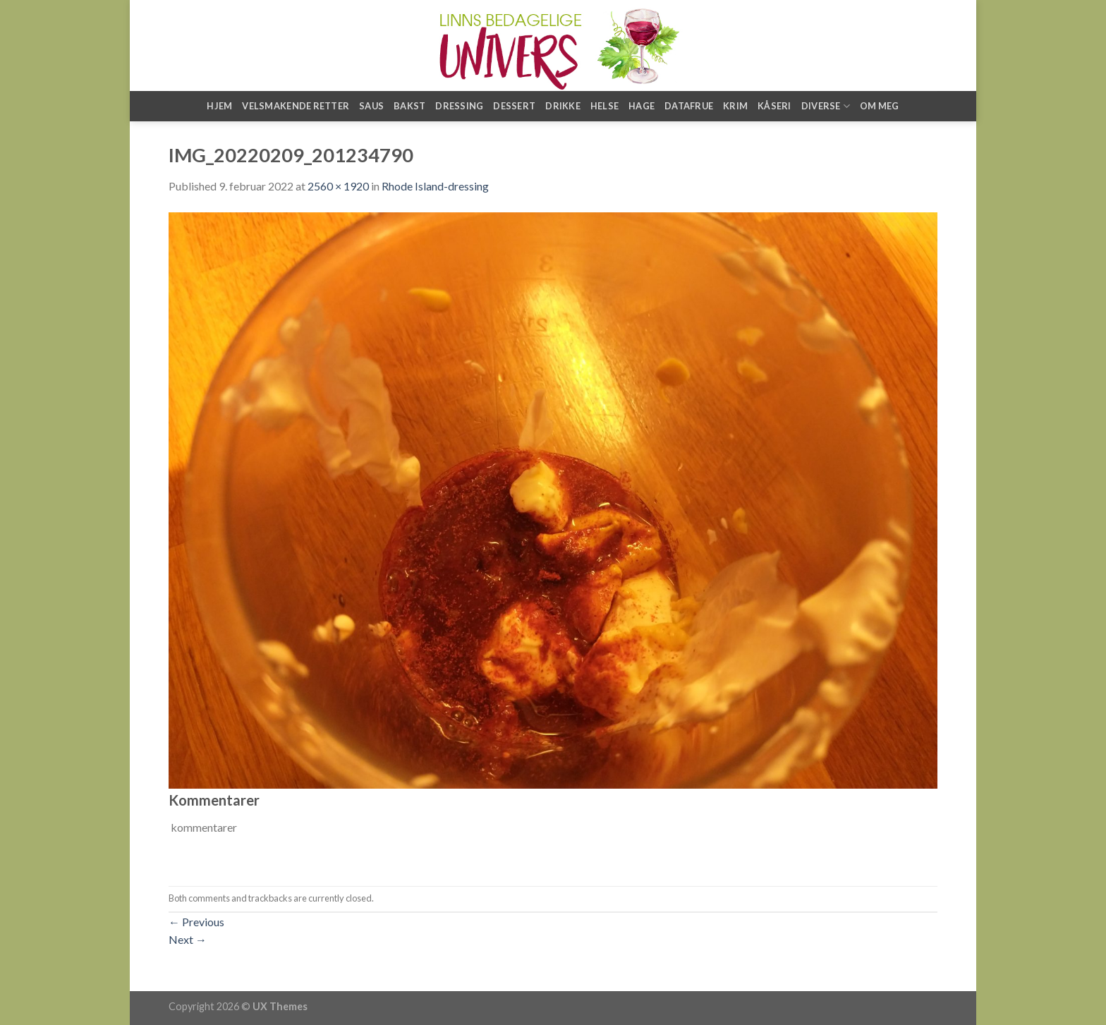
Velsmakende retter (295, 105)
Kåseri (774, 105)
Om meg (879, 105)
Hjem (219, 105)
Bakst (409, 105)
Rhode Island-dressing (435, 186)
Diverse (825, 106)
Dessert (514, 105)
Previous (196, 921)
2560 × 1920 (338, 186)
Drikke (563, 105)
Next (188, 939)
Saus (371, 105)
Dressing (459, 105)
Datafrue (688, 105)
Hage (641, 105)
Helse (604, 105)
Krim (735, 105)
